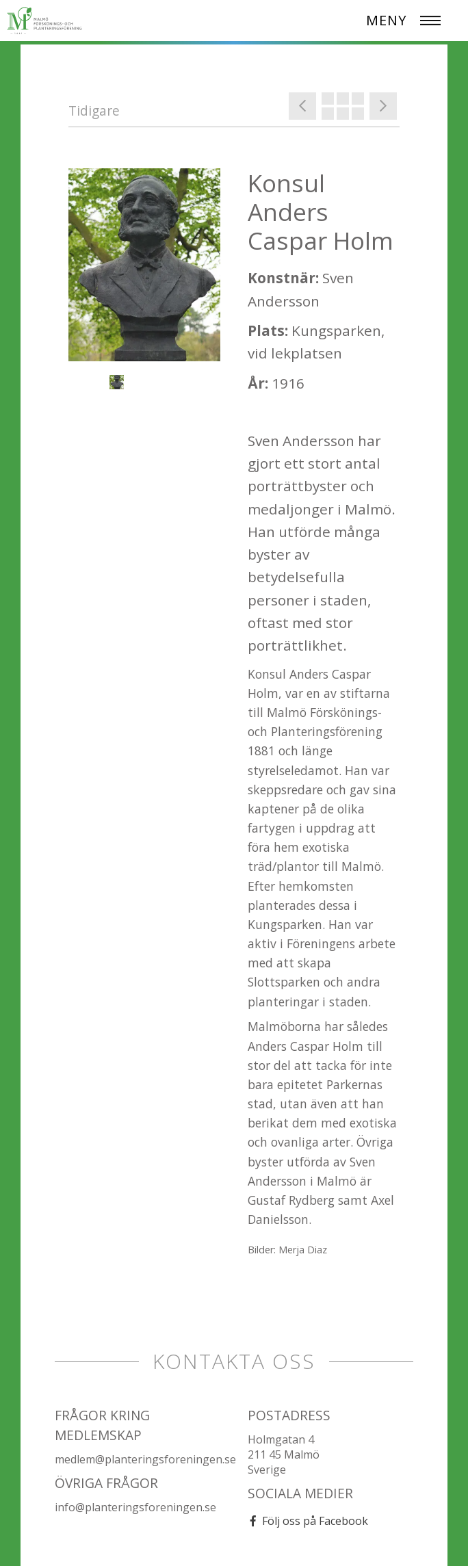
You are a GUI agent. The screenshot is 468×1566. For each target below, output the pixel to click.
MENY (386, 20)
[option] (144, 264)
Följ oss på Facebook (315, 1520)
